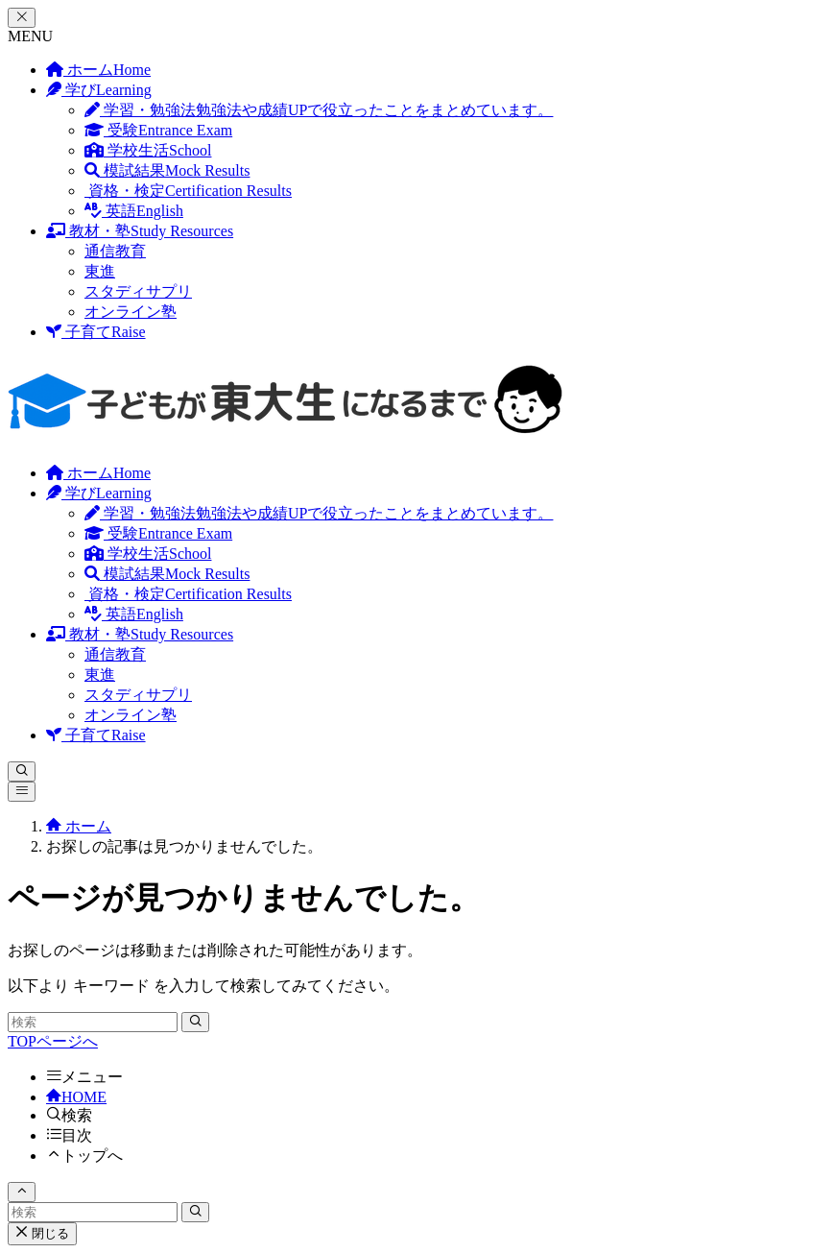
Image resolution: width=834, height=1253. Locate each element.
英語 (133, 211)
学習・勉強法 (318, 110)
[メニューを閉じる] (22, 18)
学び (99, 90)
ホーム (98, 69)
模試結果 (167, 170)
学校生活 (147, 150)
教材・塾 (139, 231)
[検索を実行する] (195, 1022)
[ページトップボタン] (22, 1192)
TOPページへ (53, 1041)
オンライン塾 (130, 311)
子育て (96, 332)
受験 (158, 130)
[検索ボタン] (22, 771)
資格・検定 (188, 190)
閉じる (42, 1233)
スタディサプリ (138, 291)
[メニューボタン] (22, 792)
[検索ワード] (93, 1022)
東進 (99, 271)
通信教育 (115, 251)
